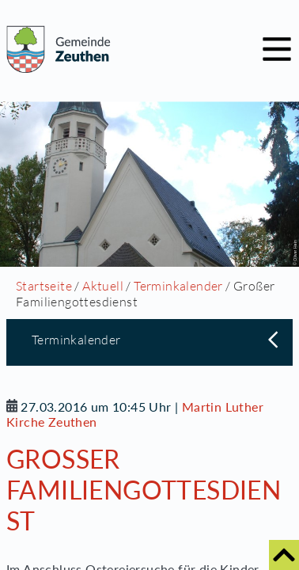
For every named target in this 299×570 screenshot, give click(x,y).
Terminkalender (178, 286)
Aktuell (102, 286)
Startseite (44, 286)
